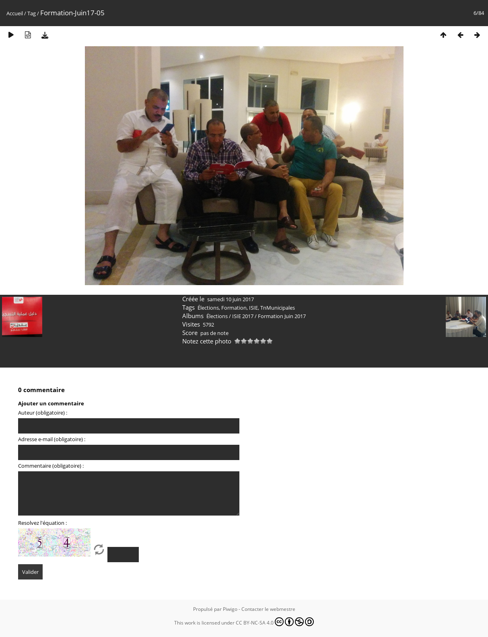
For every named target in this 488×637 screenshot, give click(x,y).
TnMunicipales (277, 307)
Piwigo (230, 609)
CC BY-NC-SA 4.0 (275, 621)
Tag (31, 13)
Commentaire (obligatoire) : (51, 465)
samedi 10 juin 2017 (230, 299)
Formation (234, 307)
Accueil (14, 13)
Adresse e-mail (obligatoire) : (51, 439)
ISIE (253, 307)
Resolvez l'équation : (42, 522)
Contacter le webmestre (268, 609)
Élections (208, 307)
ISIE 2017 (242, 316)
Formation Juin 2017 (282, 316)
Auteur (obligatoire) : (42, 412)
